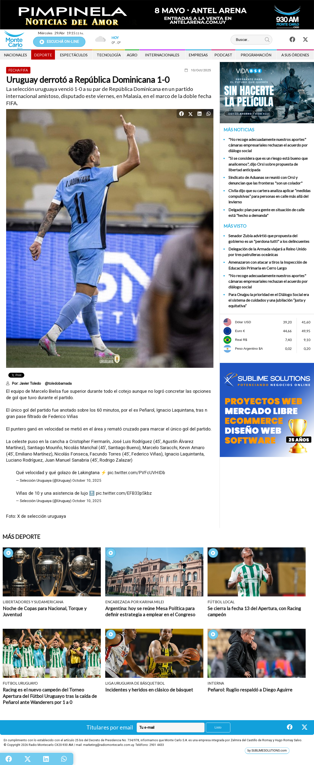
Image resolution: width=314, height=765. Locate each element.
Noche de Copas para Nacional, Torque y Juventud (45, 611)
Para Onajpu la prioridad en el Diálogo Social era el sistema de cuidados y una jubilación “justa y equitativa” (268, 300)
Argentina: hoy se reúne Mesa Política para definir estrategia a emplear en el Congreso (150, 611)
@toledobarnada (58, 383)
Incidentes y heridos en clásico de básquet (149, 689)
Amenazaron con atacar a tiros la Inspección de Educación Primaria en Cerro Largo (267, 265)
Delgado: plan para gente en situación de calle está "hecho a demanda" (266, 212)
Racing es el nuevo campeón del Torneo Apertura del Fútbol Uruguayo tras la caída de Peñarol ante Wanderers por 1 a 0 (50, 696)
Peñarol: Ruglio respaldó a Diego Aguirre (250, 689)
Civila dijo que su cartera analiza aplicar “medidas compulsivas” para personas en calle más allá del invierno (269, 196)
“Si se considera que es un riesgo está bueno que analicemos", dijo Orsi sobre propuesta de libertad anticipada (268, 164)
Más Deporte (21, 536)
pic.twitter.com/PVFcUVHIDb (136, 472)
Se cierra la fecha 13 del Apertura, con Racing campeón (254, 611)
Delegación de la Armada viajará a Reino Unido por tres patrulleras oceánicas (267, 252)
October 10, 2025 (86, 480)
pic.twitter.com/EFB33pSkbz (124, 493)
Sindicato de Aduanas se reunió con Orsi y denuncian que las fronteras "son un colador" (265, 180)
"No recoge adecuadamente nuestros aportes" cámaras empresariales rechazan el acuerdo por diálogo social (268, 145)
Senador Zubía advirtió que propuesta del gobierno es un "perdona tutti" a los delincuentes (268, 238)
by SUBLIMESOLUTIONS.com (267, 750)
